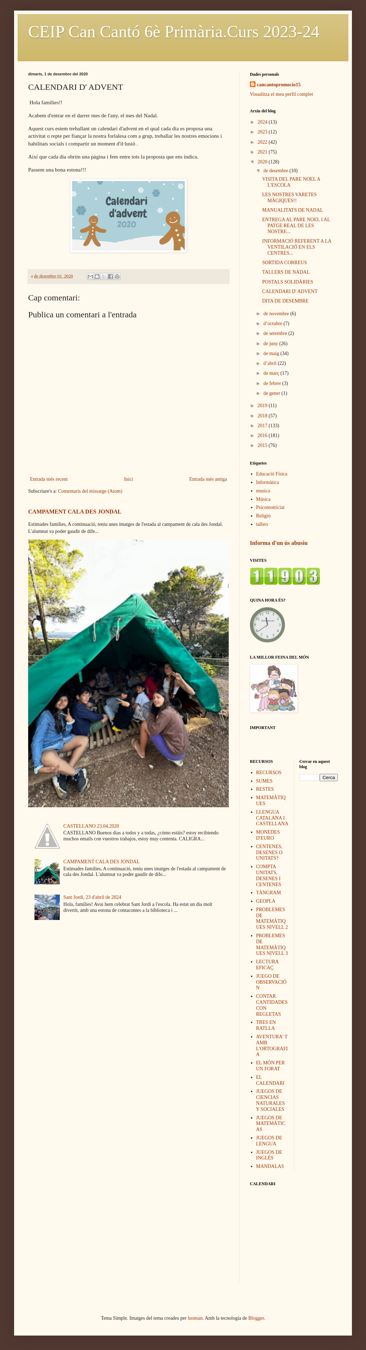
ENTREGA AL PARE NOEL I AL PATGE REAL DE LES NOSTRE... (296, 225)
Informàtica (267, 482)
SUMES (264, 781)
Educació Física (272, 474)
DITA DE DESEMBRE (285, 301)
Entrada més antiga (208, 479)
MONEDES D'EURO (268, 835)
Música (263, 499)
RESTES (265, 789)
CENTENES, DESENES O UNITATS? (269, 852)
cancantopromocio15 (279, 84)
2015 (263, 445)
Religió (263, 515)
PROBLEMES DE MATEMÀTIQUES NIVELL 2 (272, 918)
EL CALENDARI (270, 1080)
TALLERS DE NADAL (286, 272)
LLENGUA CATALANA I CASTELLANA (272, 818)
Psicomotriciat (270, 507)
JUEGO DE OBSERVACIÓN (271, 982)
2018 (263, 415)
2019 (263, 405)
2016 (263, 435)
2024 (263, 122)
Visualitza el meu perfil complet (281, 94)
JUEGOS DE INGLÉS (269, 1155)
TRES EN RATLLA (266, 1025)
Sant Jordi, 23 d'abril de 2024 (92, 897)
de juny (271, 343)
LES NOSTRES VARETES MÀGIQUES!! (289, 197)
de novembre (276, 313)
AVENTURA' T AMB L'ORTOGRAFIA (272, 1045)
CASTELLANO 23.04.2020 (91, 826)
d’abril (270, 363)
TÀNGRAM (268, 892)
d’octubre (273, 323)
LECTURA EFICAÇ (267, 964)
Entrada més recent (49, 479)
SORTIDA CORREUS (284, 262)
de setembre (275, 333)
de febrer (272, 383)
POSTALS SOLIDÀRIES (287, 282)
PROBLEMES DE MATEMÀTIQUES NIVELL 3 (272, 944)
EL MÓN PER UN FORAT (270, 1065)
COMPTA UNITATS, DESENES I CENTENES (269, 875)
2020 (263, 161)
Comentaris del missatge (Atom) (90, 491)
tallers (262, 524)
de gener (272, 393)
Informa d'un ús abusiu (279, 543)
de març (271, 373)
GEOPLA (266, 901)
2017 (263, 425)
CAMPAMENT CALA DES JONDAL (74, 511)
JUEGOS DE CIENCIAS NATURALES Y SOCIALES (270, 1100)
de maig (271, 353)
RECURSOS (269, 772)
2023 (263, 132)
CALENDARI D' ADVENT (289, 291)
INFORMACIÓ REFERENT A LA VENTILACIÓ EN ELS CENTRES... (296, 247)
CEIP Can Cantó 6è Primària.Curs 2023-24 (173, 31)
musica (263, 490)
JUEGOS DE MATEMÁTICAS (270, 1123)
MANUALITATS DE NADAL (292, 210)
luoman (195, 1318)
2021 (263, 152)
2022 (263, 142)
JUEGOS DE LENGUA (269, 1140)
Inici (128, 479)
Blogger (256, 1318)
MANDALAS (270, 1166)
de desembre (276, 170)
